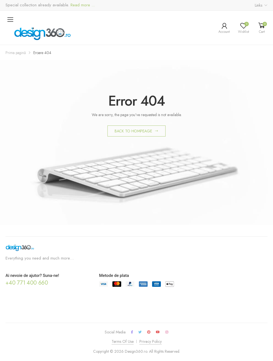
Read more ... (82, 5)
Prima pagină (16, 52)
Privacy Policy (150, 341)
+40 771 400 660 (27, 283)
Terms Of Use (123, 341)
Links (259, 5)
